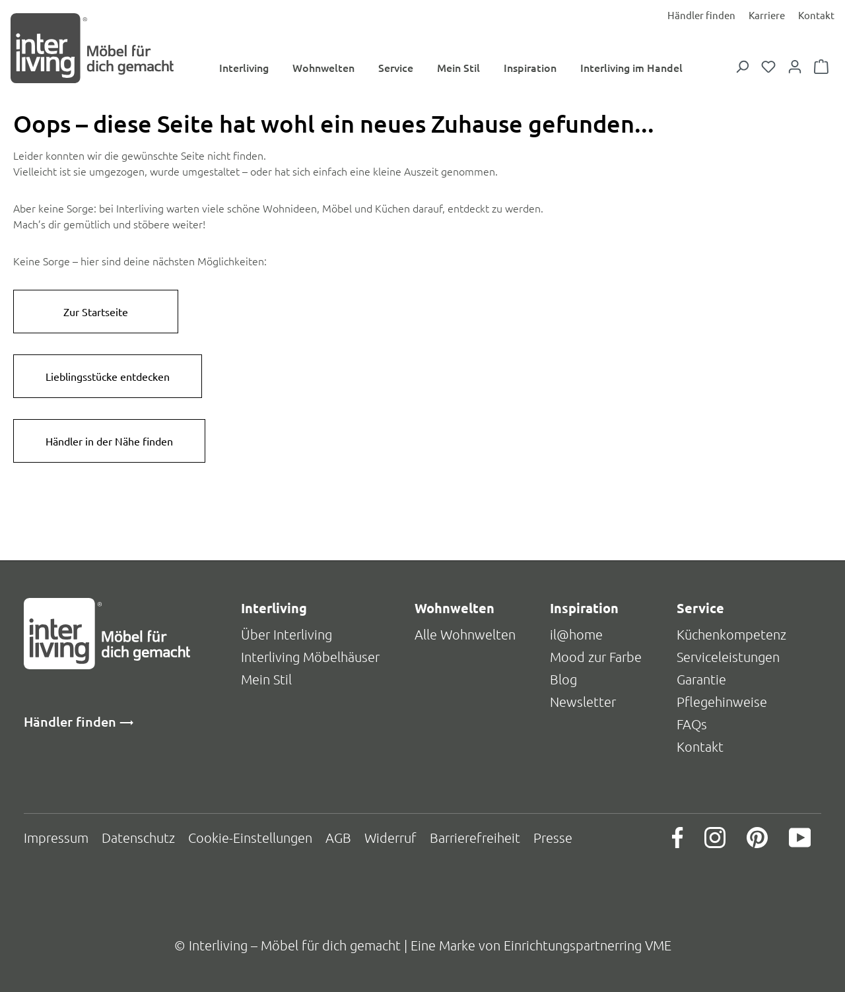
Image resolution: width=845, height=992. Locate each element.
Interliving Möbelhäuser (310, 657)
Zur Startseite (95, 312)
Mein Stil (266, 679)
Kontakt (816, 15)
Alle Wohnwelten (465, 634)
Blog (563, 679)
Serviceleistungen (728, 657)
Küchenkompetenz (731, 634)
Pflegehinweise (722, 702)
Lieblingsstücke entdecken (108, 377)
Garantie (701, 679)
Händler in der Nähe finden (109, 442)
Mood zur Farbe (596, 657)
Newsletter (583, 702)
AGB (338, 837)
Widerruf (390, 837)
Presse (552, 837)
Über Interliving (286, 634)
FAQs (692, 724)
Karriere (767, 15)
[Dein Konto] (795, 67)
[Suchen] (742, 67)
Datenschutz (138, 837)
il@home (576, 634)
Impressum (56, 837)
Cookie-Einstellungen (250, 837)
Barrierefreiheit (475, 837)
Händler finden (701, 15)
